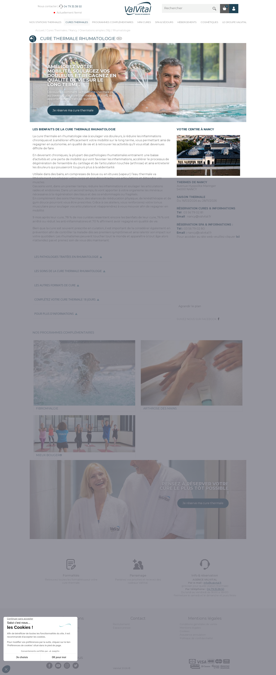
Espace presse (122, 627)
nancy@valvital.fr (199, 216)
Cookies (184, 631)
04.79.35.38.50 (215, 589)
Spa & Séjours (164, 22)
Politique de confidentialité (196, 638)
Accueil (40, 30)
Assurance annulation (193, 634)
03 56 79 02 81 (193, 212)
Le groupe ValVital (234, 22)
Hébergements (187, 22)
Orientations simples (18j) (95, 30)
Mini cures (144, 22)
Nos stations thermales (45, 22)
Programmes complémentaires (112, 22)
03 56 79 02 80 (194, 228)
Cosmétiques (209, 22)
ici (238, 236)
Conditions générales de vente (198, 624)
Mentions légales (190, 627)
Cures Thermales (76, 22)
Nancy (73, 30)
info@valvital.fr (212, 582)
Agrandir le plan (189, 306)
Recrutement (121, 624)
